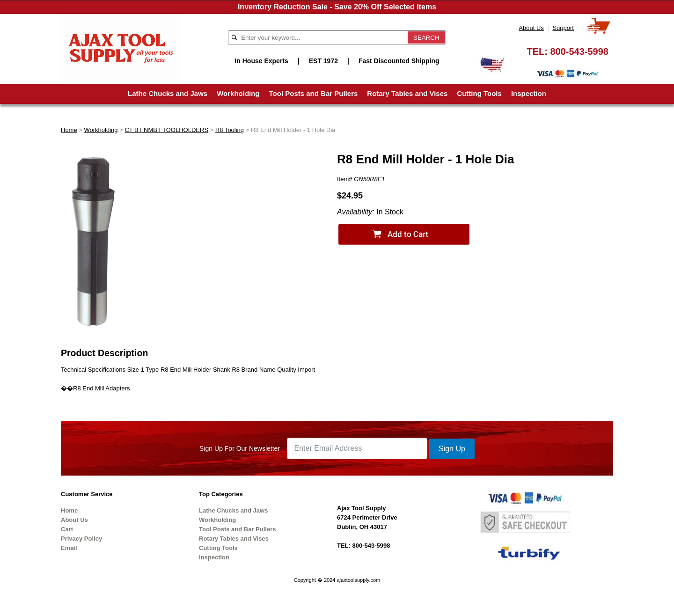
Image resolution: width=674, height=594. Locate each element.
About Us (531, 27)
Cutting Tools (479, 93)
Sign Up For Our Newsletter (239, 448)
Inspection (528, 93)
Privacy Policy (81, 538)
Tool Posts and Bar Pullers (313, 93)
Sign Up (452, 449)
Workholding (238, 93)
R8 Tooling (229, 129)
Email (69, 547)
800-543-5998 (579, 51)
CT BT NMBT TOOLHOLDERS (166, 129)
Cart (67, 529)
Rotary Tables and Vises (407, 93)
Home (69, 129)
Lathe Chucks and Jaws (167, 93)
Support (563, 27)
